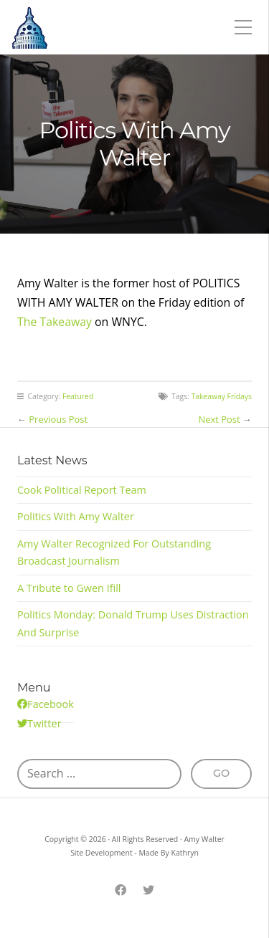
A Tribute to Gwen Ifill (69, 588)
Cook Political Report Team (81, 490)
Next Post (219, 419)
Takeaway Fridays (221, 396)
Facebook (50, 704)
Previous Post (58, 419)
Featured (77, 396)
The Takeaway (54, 322)
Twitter (44, 723)
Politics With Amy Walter (75, 516)
